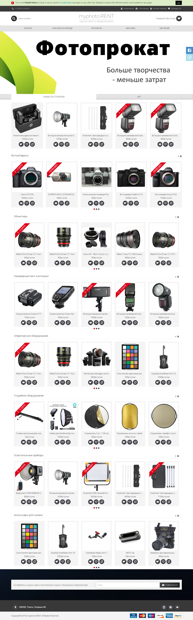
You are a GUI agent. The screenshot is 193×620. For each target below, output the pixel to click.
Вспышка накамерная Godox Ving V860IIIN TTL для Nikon (131, 135)
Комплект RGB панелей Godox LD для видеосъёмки (97, 493)
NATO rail (130, 553)
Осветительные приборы (28, 455)
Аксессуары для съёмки (28, 515)
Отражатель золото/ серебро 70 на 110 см (130, 433)
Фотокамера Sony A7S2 (166, 194)
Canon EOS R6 (27, 194)
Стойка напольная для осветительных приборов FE (30, 433)
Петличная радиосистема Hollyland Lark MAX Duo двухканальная (27, 135)
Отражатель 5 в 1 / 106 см (97, 433)
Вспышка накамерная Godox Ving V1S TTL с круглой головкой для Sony (164, 314)
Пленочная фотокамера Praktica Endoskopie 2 (97, 194)
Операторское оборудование (31, 335)
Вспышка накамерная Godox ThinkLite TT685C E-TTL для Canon (130, 314)
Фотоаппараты (19, 155)
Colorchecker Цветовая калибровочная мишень (130, 374)
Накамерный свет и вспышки (31, 276)
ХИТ (139, 97)
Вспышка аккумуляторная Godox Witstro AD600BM (62, 135)
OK (178, 3)
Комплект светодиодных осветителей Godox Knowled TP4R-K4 (97, 135)
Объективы (20, 216)
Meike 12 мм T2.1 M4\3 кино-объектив (130, 254)
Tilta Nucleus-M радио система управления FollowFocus (97, 374)
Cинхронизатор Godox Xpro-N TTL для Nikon (63, 314)
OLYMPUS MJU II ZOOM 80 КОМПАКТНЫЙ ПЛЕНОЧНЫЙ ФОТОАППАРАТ (62, 194)
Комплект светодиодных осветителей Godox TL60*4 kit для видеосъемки (164, 493)
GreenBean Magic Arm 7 (96, 553)
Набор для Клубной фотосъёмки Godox (63, 433)
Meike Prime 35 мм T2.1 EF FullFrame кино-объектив (164, 254)
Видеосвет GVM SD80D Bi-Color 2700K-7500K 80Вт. (30, 493)
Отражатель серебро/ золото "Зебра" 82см (164, 433)
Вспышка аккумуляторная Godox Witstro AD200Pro (97, 314)
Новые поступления (53, 97)
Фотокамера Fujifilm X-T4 (131, 194)
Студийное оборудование (29, 395)
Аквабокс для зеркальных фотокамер (164, 553)
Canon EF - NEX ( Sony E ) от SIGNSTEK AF (97, 254)
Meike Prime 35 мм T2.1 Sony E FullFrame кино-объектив (30, 254)
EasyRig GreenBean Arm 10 (164, 374)
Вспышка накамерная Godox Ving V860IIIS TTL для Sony (166, 135)
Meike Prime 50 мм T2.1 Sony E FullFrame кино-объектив (63, 254)
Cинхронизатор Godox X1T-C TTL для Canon (30, 314)
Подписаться (170, 585)
